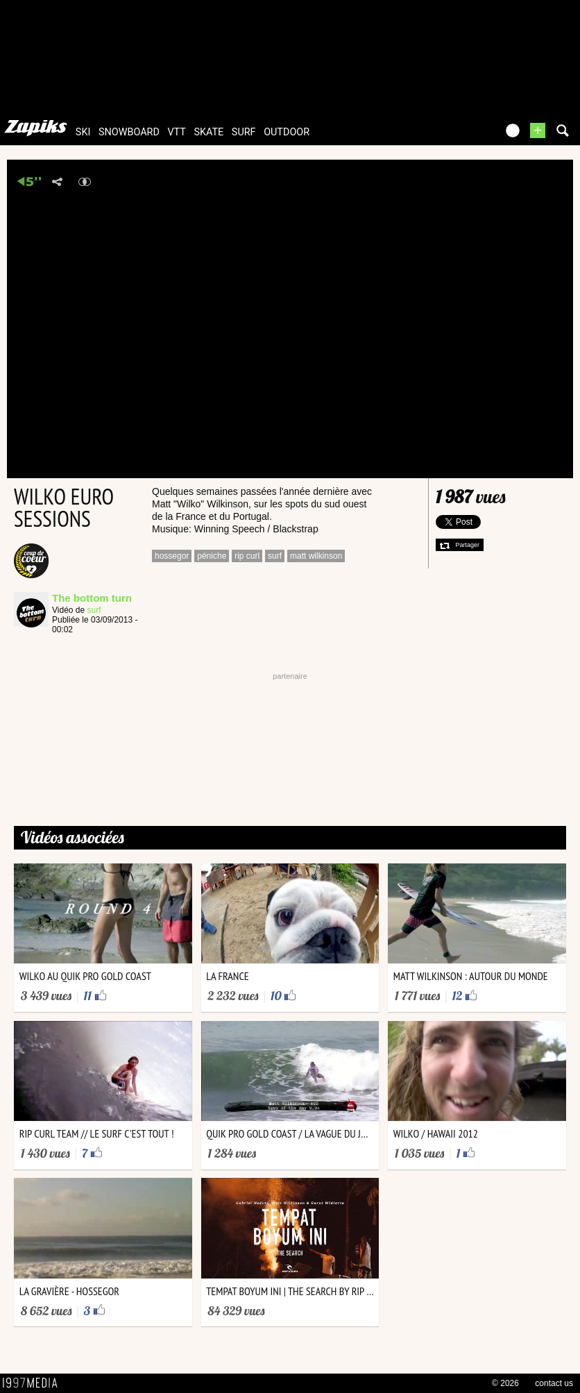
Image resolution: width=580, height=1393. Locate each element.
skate (208, 132)
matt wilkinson (316, 556)
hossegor (172, 556)
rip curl (246, 556)
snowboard (129, 132)
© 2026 (505, 1383)
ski (83, 132)
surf (244, 132)
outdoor (286, 132)
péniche (211, 556)
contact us (554, 1383)
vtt (176, 132)
